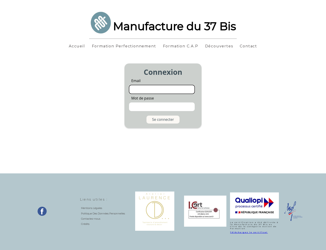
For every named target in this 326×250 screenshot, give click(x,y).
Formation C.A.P (180, 46)
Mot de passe (142, 98)
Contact (248, 46)
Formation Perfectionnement (124, 46)
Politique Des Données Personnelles (103, 213)
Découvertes (219, 46)
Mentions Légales (91, 208)
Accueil (77, 46)
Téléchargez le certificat (249, 232)
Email (136, 81)
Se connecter (163, 119)
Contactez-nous (90, 218)
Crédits (85, 224)
